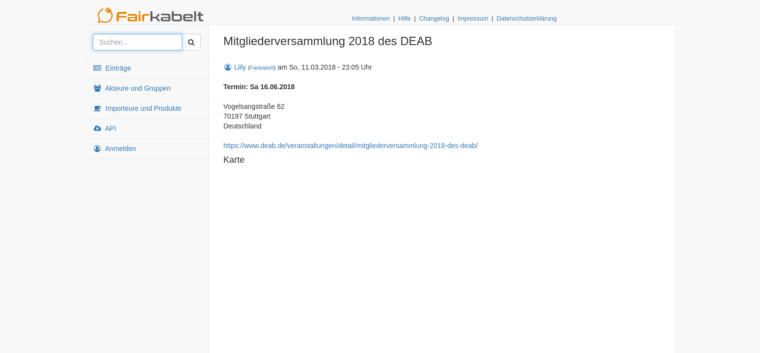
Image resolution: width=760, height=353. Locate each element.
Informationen (371, 18)
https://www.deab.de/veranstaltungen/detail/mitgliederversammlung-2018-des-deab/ (350, 146)
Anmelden (114, 148)
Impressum (473, 18)
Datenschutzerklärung (526, 18)
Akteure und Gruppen (132, 88)
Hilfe (404, 18)
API (104, 128)
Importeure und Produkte (137, 108)
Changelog (434, 18)
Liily (234, 67)
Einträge (112, 68)
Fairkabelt (262, 68)
